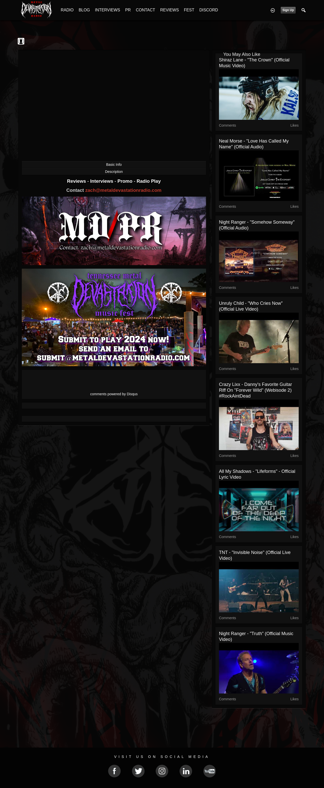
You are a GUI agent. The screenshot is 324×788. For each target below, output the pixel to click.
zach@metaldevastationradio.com (123, 190)
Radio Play (149, 181)
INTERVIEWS (107, 10)
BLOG (84, 10)
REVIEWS (169, 10)
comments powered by (114, 394)
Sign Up (288, 10)
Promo (125, 181)
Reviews (77, 181)
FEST (189, 10)
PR (128, 10)
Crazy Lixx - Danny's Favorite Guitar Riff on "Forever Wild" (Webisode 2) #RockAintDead (255, 390)
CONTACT (145, 10)
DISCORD (208, 10)
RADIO (67, 10)
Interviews (102, 181)
